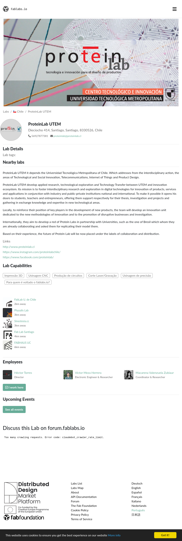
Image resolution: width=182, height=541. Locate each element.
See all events (14, 409)
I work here (14, 387)
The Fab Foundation (84, 505)
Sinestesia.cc (21, 321)
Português (138, 510)
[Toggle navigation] (174, 9)
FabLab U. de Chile (25, 299)
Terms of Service (81, 519)
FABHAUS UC (22, 342)
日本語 (135, 514)
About (75, 492)
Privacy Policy (80, 514)
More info (114, 535)
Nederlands (138, 505)
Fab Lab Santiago (24, 331)
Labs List (76, 483)
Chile (18, 111)
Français (136, 496)
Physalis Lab (21, 310)
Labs (6, 111)
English (136, 488)
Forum (75, 501)
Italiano (136, 501)
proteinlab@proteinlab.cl (67, 135)
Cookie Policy (80, 510)
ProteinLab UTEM (39, 111)
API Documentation (84, 496)
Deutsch (136, 483)
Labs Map (77, 488)
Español (136, 492)
